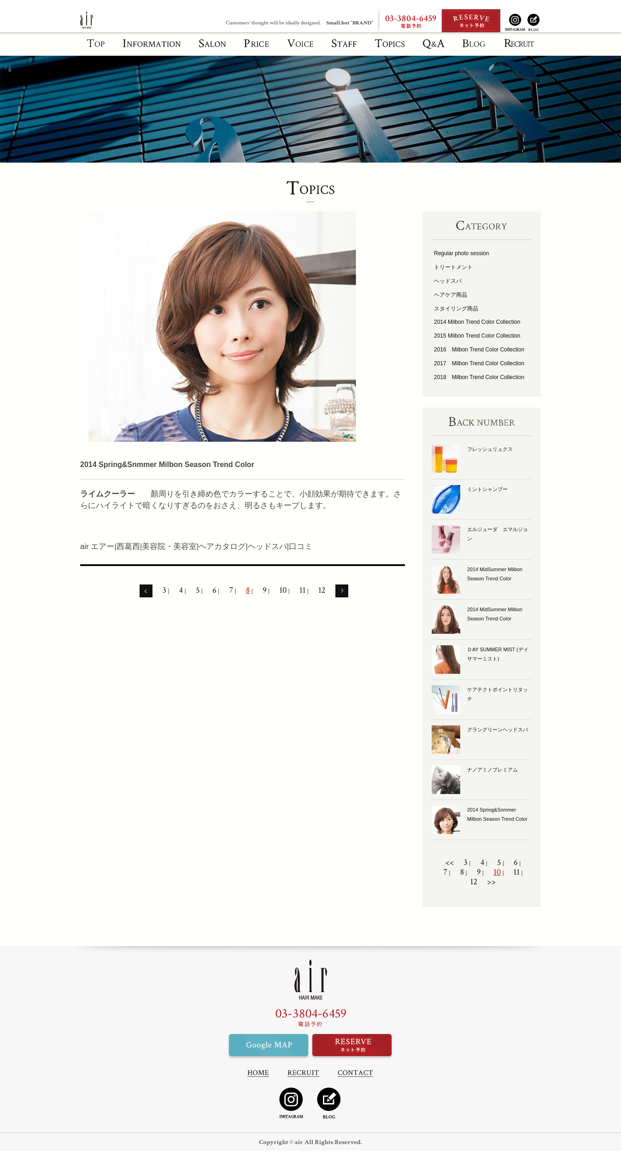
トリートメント (453, 267)
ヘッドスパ (448, 281)
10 (283, 590)
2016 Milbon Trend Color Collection (479, 349)
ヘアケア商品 (450, 295)
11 (302, 590)
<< (449, 863)
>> (491, 882)
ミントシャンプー (487, 489)
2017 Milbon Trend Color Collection (479, 363)
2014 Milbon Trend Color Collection (477, 322)
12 (321, 590)
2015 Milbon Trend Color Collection (477, 336)
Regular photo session (461, 253)
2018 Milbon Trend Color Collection (479, 377)
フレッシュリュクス (490, 449)
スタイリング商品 (456, 308)
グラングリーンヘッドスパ (497, 729)
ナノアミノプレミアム (492, 769)
